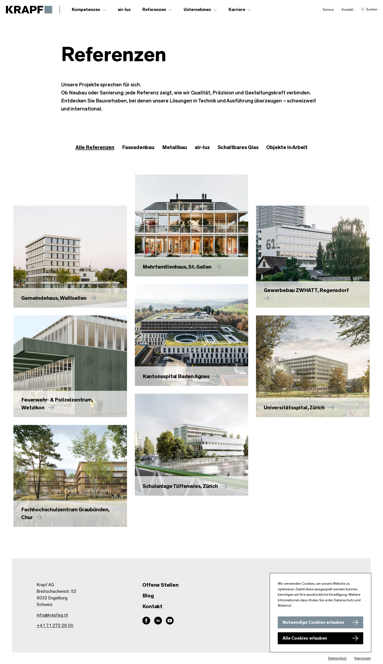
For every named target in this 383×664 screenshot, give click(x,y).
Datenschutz (337, 658)
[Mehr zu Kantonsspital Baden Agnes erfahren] (191, 335)
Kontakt (347, 10)
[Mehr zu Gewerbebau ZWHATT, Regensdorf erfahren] (313, 257)
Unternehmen (197, 10)
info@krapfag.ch (52, 615)
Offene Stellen (160, 585)
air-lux (124, 10)
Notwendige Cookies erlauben (313, 622)
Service (328, 10)
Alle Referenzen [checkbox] (94, 147)
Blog (148, 595)
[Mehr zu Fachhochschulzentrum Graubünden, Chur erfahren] (70, 476)
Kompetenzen (86, 10)
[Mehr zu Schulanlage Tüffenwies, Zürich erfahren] (191, 445)
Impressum (362, 658)
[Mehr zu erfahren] (191, 226)
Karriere (237, 10)
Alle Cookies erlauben (305, 638)
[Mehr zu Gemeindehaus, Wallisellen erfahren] (70, 257)
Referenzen (154, 10)
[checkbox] (138, 147)
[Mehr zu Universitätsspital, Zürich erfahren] (313, 367)
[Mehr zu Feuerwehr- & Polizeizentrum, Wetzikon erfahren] (70, 367)
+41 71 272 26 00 (55, 626)
